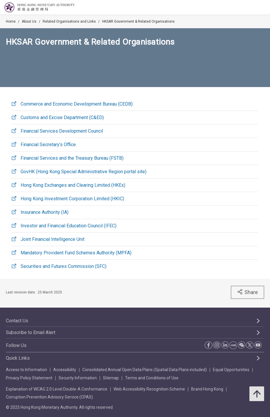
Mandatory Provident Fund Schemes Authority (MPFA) (76, 253)
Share (247, 292)
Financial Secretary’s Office (48, 144)
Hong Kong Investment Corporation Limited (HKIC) (72, 198)
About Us (29, 21)
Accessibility (64, 369)
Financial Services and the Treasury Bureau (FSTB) (72, 158)
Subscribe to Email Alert (30, 332)
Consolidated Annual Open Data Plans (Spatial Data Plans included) (144, 369)
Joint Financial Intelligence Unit (52, 239)
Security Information (78, 378)
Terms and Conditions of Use (152, 378)
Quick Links (18, 358)
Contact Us (17, 320)
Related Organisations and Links (69, 21)
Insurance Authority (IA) (45, 212)
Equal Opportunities (231, 369)
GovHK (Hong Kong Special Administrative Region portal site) (83, 171)
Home (11, 21)
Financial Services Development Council (62, 131)
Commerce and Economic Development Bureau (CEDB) (77, 104)
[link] (250, 7)
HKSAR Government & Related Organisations (138, 21)
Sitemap (111, 378)
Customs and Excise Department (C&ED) (62, 117)
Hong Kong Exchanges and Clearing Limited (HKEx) (73, 185)
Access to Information (26, 369)
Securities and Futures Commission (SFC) (63, 266)
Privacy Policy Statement (29, 378)
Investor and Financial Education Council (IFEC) (68, 225)
